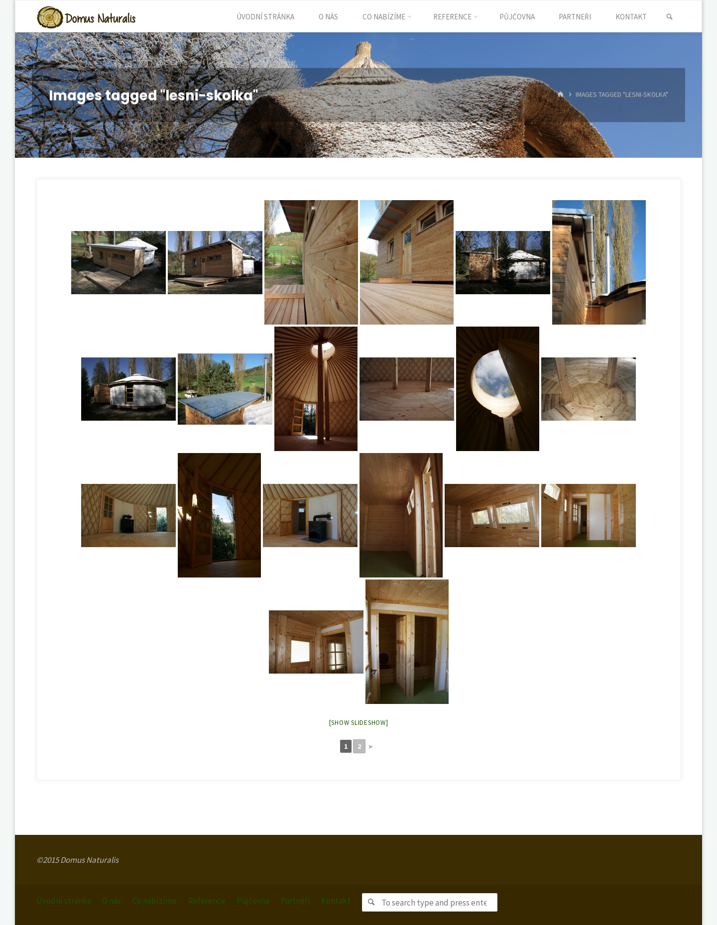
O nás (112, 900)
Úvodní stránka (63, 900)
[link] (669, 16)
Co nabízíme (155, 900)
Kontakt (336, 900)
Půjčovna (254, 900)
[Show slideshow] (358, 722)
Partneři (295, 900)
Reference (207, 900)
